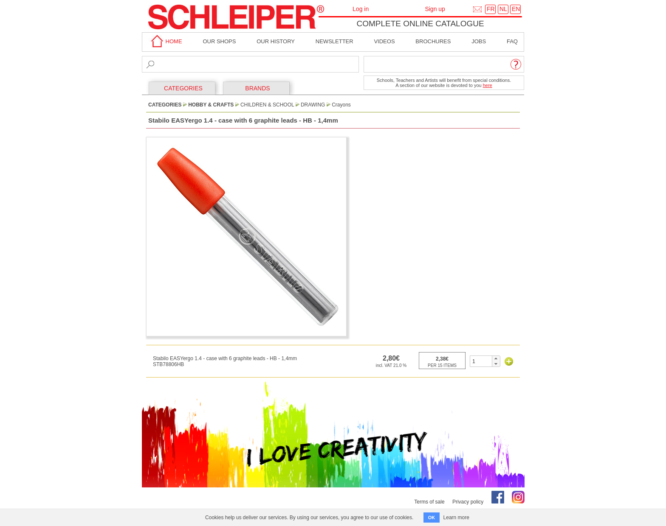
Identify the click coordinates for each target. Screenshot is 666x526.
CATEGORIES (183, 88)
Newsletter (334, 41)
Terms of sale (429, 502)
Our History (276, 41)
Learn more (456, 517)
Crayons (341, 105)
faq (512, 41)
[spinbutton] (481, 361)
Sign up (435, 9)
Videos (384, 41)
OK (431, 517)
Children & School (267, 105)
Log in (361, 9)
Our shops (219, 41)
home (165, 41)
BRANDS (257, 88)
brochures (433, 41)
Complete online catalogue (420, 23)
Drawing (313, 105)
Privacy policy (467, 502)
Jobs (478, 41)
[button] (496, 358)
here (487, 85)
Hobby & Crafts (211, 105)
